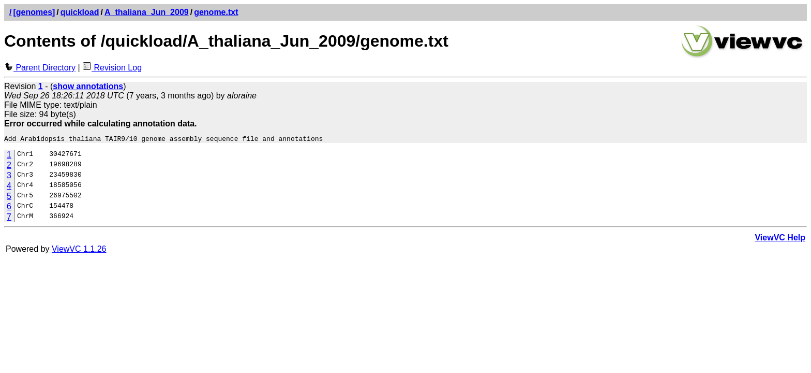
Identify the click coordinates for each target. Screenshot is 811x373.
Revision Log (112, 67)
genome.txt (216, 12)
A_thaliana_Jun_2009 (146, 12)
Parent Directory (40, 67)
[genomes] (34, 12)
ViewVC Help (780, 239)
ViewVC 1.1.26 (79, 250)
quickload (80, 12)
